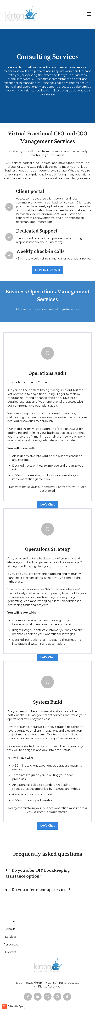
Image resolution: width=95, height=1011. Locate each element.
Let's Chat (47, 504)
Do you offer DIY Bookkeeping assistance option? (37, 873)
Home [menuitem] (11, 921)
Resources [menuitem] (10, 944)
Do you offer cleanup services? (41, 889)
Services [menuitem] (10, 936)
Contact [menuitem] (10, 952)
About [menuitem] (10, 929)
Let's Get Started (47, 270)
